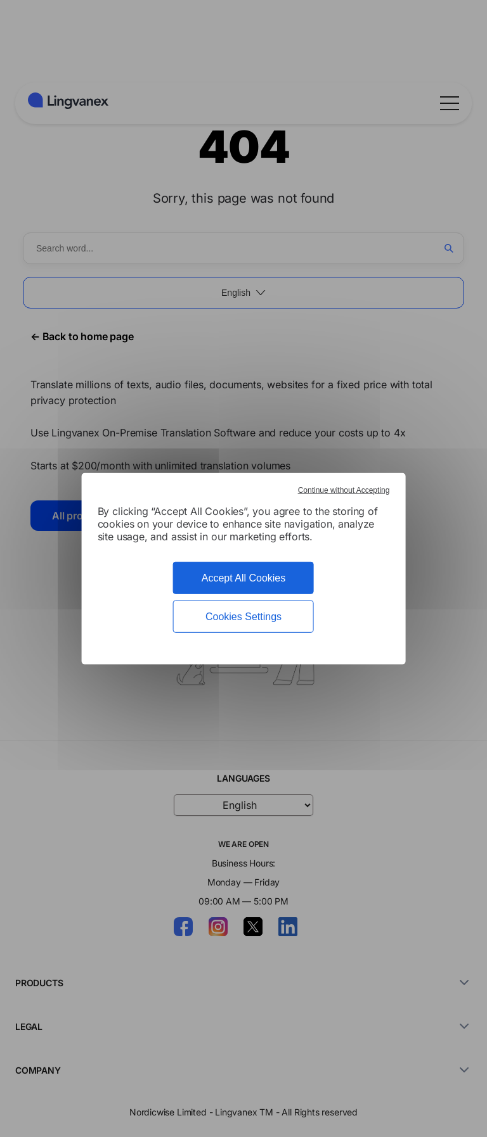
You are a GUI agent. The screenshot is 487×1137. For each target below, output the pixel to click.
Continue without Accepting (344, 489)
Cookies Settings (243, 616)
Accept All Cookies (244, 577)
